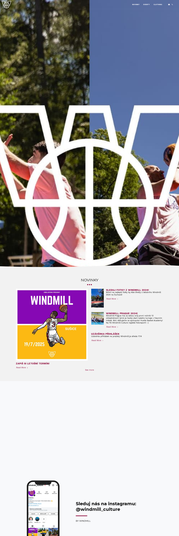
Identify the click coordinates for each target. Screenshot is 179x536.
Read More (22, 367)
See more (89, 370)
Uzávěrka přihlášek (105, 334)
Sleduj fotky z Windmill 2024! (127, 290)
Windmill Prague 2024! (122, 313)
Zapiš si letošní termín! (33, 363)
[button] (165, 4)
